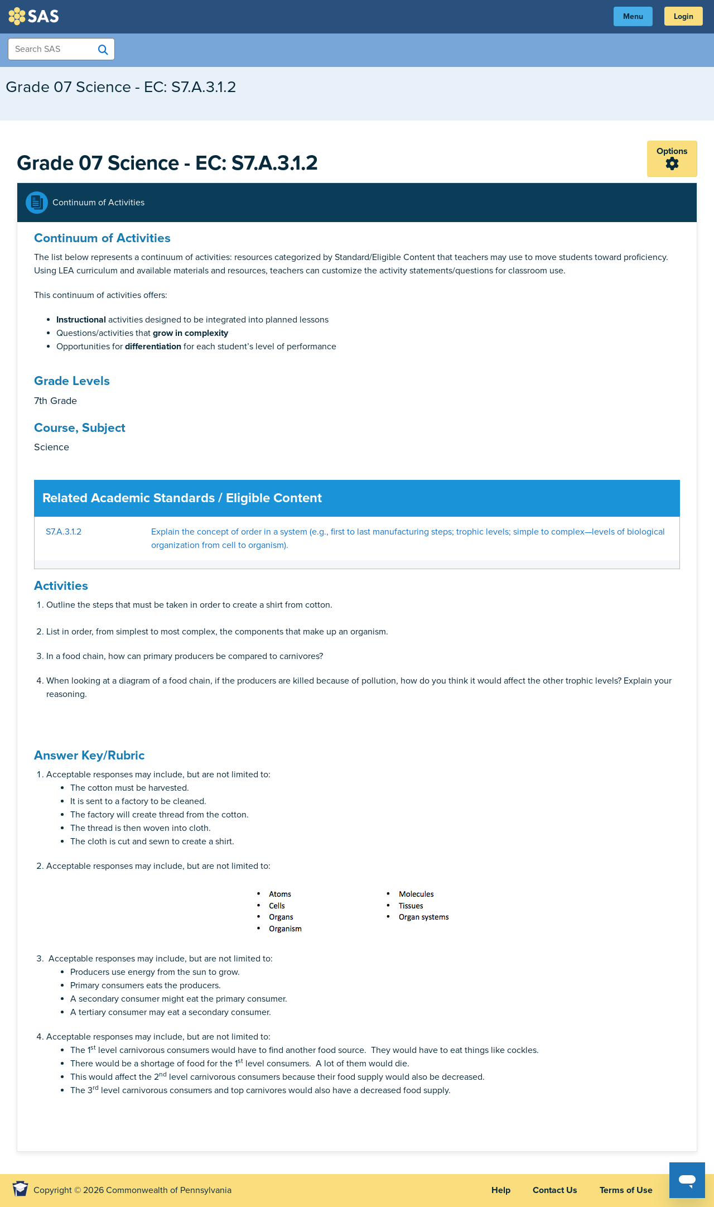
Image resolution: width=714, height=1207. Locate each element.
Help (500, 1190)
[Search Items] (61, 49)
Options (672, 151)
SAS (35, 16)
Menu (633, 16)
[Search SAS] (103, 50)
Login (683, 16)
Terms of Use (626, 1190)
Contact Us (555, 1190)
